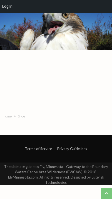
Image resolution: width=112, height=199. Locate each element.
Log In (7, 6)
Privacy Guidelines (72, 148)
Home (7, 116)
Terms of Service (38, 148)
